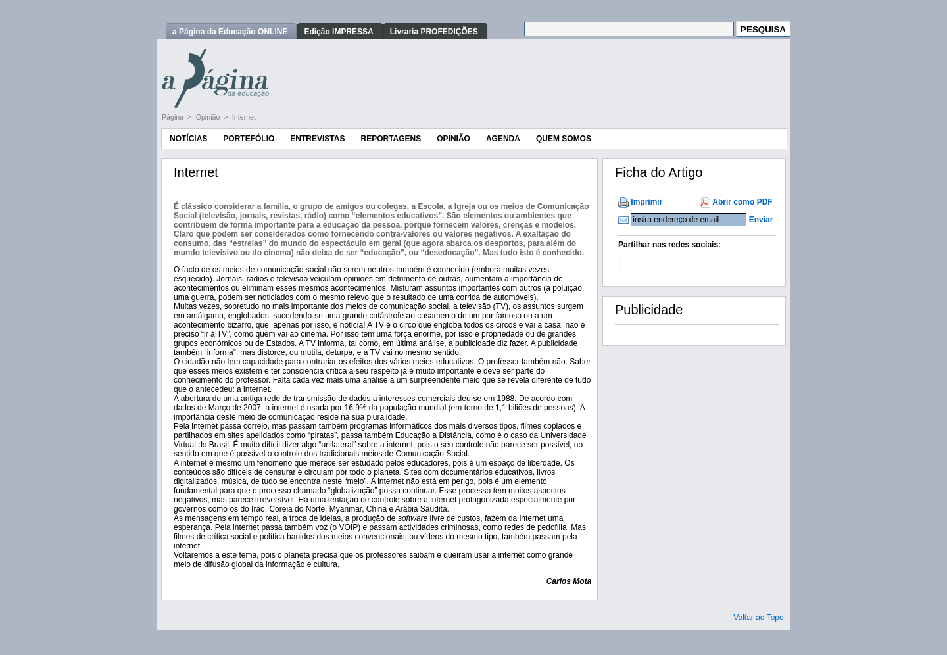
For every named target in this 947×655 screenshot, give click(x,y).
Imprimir (646, 201)
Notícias (188, 138)
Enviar (761, 219)
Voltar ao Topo (758, 617)
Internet (244, 117)
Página (173, 117)
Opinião (209, 117)
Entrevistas (317, 138)
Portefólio (248, 138)
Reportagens (390, 138)
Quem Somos (563, 138)
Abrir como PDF (742, 201)
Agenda (503, 138)
